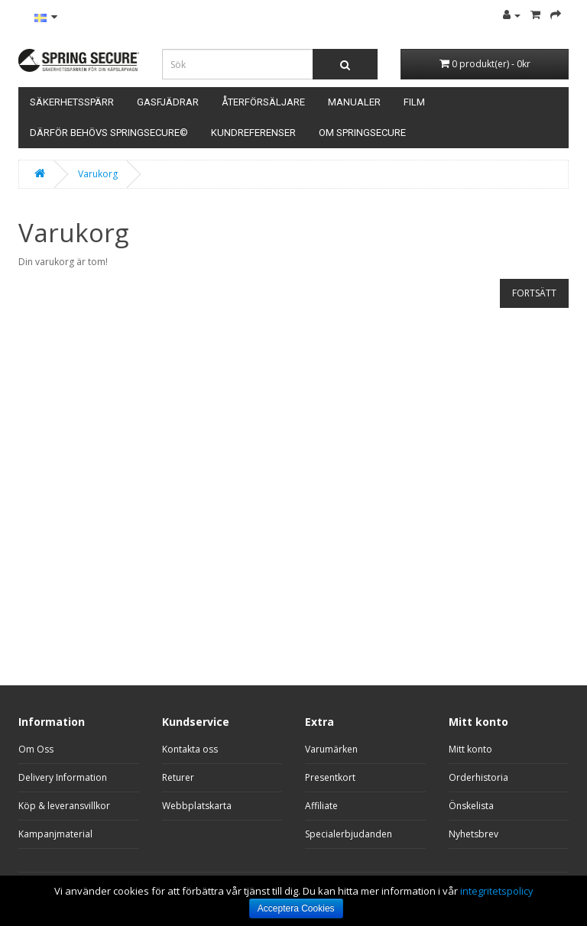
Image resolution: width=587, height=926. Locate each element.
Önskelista (471, 805)
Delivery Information (62, 777)
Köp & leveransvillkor (64, 805)
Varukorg (98, 173)
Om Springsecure (362, 132)
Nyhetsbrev (473, 833)
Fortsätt (534, 293)
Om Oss (36, 749)
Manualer (354, 102)
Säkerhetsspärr (72, 102)
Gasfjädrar (168, 102)
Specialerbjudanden (348, 833)
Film (414, 102)
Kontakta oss (190, 749)
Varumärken (331, 749)
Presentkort (330, 777)
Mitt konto (470, 749)
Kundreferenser (253, 132)
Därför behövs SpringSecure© (109, 132)
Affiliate (321, 805)
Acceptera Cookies (296, 908)
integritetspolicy (496, 891)
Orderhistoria (478, 777)
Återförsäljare (263, 102)
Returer (178, 777)
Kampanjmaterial (55, 833)
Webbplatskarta (197, 805)
